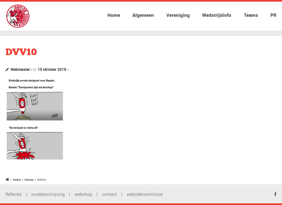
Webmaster (20, 69)
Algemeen (143, 15)
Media (17, 180)
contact (109, 194)
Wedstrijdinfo (216, 15)
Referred (13, 194)
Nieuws (29, 180)
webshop (83, 194)
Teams (251, 15)
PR (273, 15)
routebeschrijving (48, 194)
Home (113, 15)
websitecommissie (145, 194)
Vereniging (178, 15)
